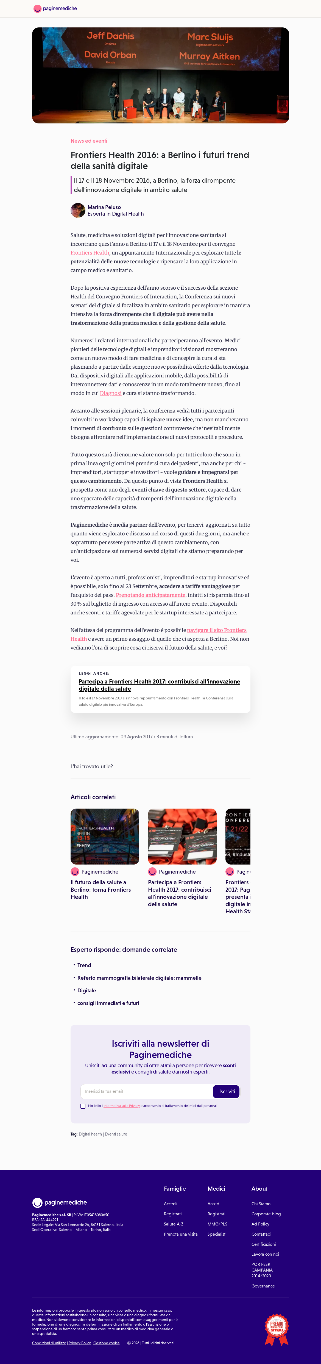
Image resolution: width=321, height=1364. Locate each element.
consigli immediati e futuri (108, 1003)
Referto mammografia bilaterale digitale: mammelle (139, 978)
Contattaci (261, 1234)
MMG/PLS (217, 1224)
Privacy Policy (80, 1343)
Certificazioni (264, 1244)
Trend (84, 965)
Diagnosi (111, 393)
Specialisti (217, 1234)
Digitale (86, 990)
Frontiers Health (90, 253)
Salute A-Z (173, 1224)
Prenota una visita (181, 1234)
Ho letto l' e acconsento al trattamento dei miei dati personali (152, 1106)
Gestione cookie (106, 1343)
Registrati (173, 1213)
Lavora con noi (265, 1254)
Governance (263, 1286)
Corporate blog (266, 1213)
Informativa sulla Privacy (122, 1106)
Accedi (170, 1203)
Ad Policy (260, 1224)
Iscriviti (227, 1091)
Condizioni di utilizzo (49, 1343)
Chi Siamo (261, 1203)
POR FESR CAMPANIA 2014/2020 (262, 1270)
